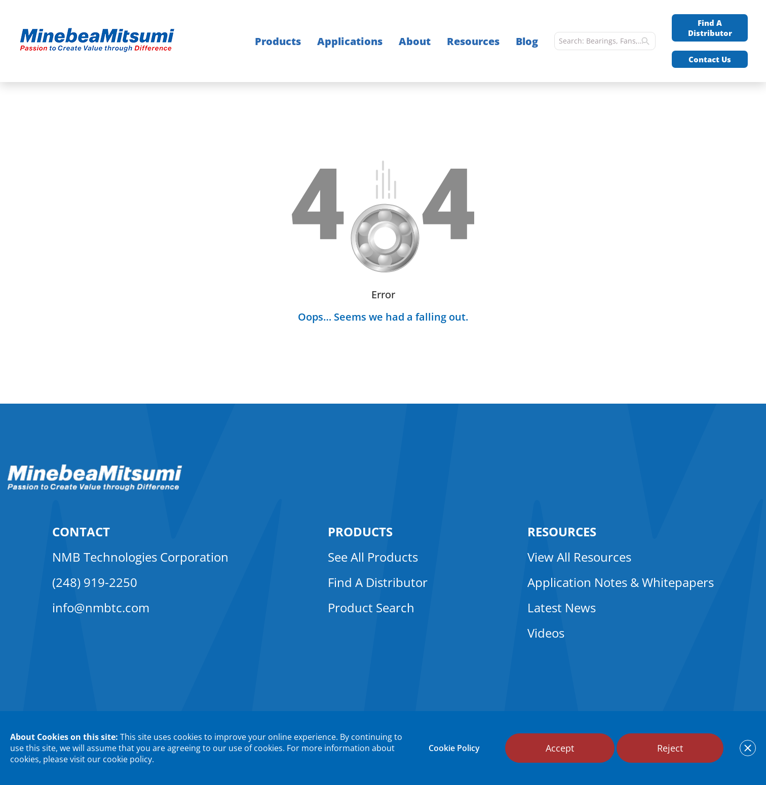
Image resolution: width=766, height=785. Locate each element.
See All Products (373, 556)
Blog (527, 41)
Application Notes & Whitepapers (620, 582)
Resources (473, 41)
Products (278, 41)
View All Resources (579, 556)
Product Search (371, 607)
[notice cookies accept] (748, 748)
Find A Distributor (710, 28)
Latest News (561, 607)
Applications (349, 41)
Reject (670, 748)
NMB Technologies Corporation (140, 556)
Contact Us (709, 59)
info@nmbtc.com (100, 607)
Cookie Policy (454, 748)
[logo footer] (95, 488)
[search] (645, 41)
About (415, 41)
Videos (545, 632)
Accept (560, 748)
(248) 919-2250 (94, 582)
